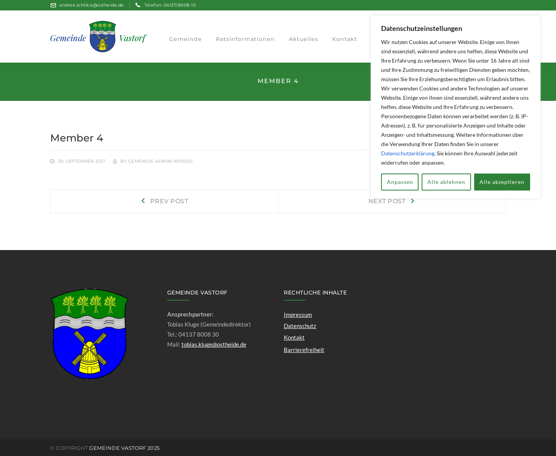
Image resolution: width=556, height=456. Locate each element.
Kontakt (294, 337)
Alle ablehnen (446, 182)
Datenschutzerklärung (407, 153)
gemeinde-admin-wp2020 (160, 161)
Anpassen (400, 182)
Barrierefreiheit (304, 349)
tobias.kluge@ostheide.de (213, 344)
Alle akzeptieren (502, 182)
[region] (456, 107)
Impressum (298, 314)
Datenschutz (300, 325)
